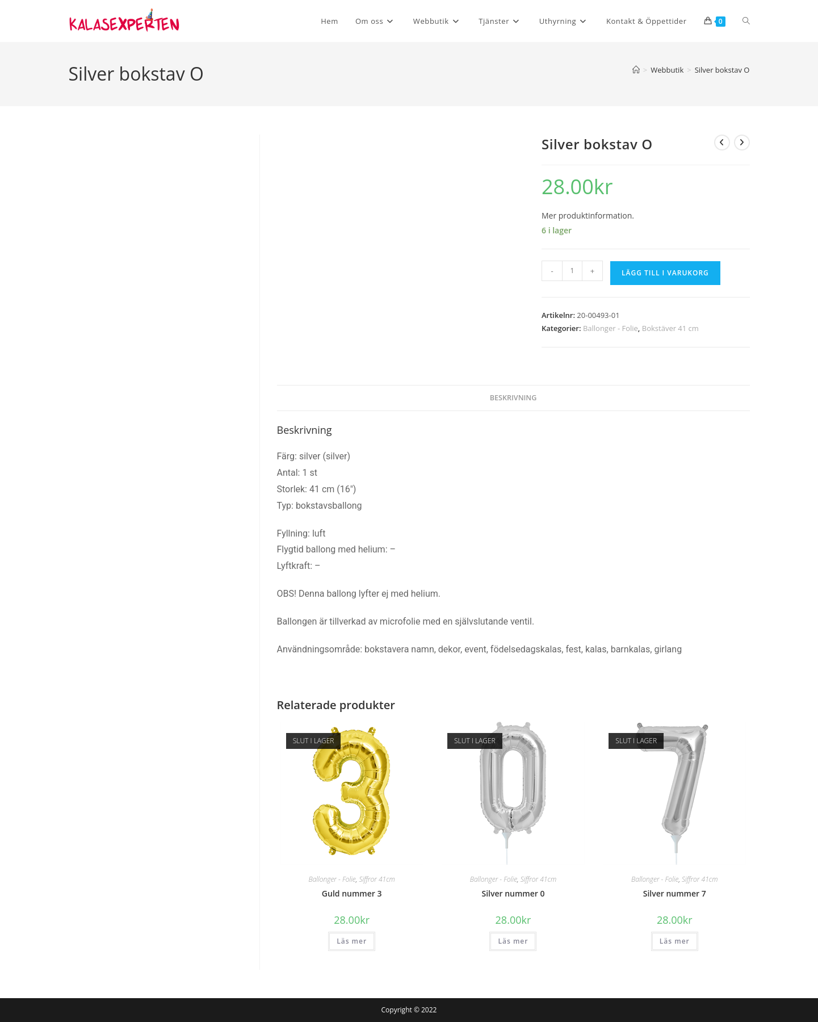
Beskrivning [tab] (513, 398)
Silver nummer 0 (512, 893)
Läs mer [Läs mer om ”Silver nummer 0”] (513, 941)
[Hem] (636, 70)
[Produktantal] (572, 271)
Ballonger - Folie (610, 328)
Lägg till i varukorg (665, 273)
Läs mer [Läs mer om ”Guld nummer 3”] (352, 941)
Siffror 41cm (377, 879)
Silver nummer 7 (674, 893)
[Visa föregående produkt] (722, 142)
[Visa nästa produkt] (742, 142)
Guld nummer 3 (352, 893)
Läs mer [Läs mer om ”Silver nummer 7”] (675, 941)
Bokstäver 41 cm (670, 328)
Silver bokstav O (722, 70)
